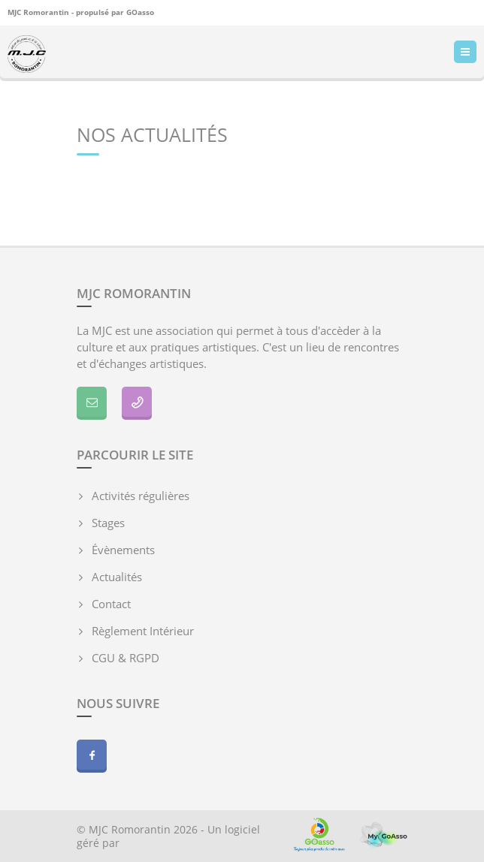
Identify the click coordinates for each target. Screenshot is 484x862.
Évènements (123, 549)
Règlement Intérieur (143, 630)
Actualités (117, 576)
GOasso (140, 12)
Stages (108, 522)
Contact (111, 603)
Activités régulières (140, 495)
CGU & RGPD (125, 657)
